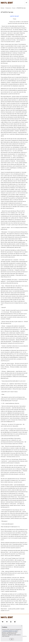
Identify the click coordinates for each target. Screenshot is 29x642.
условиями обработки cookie (10, 630)
